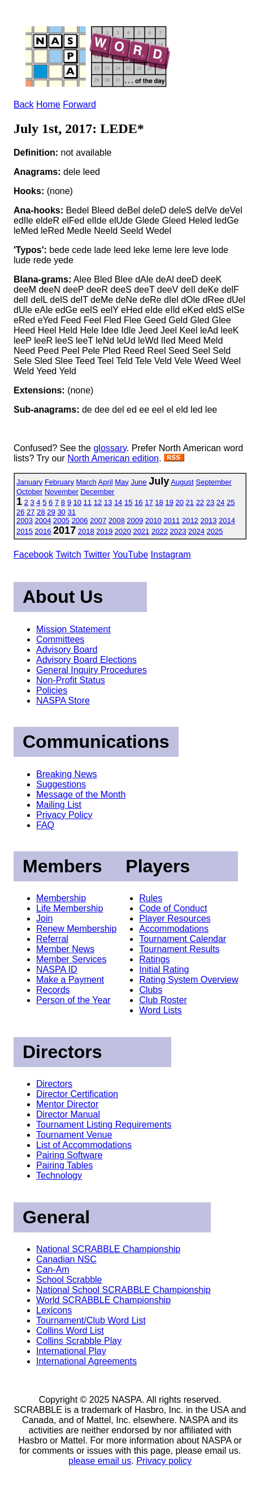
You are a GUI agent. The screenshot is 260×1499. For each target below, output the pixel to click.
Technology (59, 1175)
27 (30, 512)
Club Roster (163, 1000)
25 (231, 502)
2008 (117, 520)
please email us (99, 1461)
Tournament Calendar (182, 939)
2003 (24, 520)
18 (159, 502)
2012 (190, 520)
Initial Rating (164, 969)
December (97, 491)
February (59, 482)
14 (118, 502)
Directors (54, 1084)
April (105, 482)
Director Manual (68, 1114)
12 (98, 502)
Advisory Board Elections (86, 660)
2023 (178, 531)
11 (88, 502)
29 (51, 512)
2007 (98, 520)
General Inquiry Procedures (91, 670)
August (182, 482)
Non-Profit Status (70, 680)
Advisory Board (67, 649)
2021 (141, 531)
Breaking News (66, 774)
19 (169, 502)
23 (210, 502)
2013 (208, 520)
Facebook (33, 554)
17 (149, 502)
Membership (61, 898)
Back (24, 104)
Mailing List (58, 805)
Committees (60, 639)
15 (128, 502)
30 (61, 512)
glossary (109, 448)
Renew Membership (76, 928)
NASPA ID (56, 969)
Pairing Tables (64, 1165)
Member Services (71, 959)
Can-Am (53, 1269)
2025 (215, 531)
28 (41, 512)
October (29, 491)
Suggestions (61, 784)
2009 (135, 520)
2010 (153, 520)
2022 (159, 531)
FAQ (45, 825)
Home (48, 104)
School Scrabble (69, 1279)
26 (20, 512)
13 (108, 502)
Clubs (150, 990)
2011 (171, 520)
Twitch (68, 554)
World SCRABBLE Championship (103, 1300)
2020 (123, 531)
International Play (71, 1351)
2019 (104, 531)
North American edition (113, 458)
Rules (150, 898)
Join (44, 918)
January (29, 482)
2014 (227, 520)
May (122, 482)
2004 (43, 520)
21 (190, 502)
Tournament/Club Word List (91, 1320)
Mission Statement (73, 629)
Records (53, 990)
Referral (52, 939)
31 (71, 512)
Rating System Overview (188, 979)
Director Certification (77, 1094)
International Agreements (86, 1361)
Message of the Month (80, 794)
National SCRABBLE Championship (108, 1249)
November (62, 491)
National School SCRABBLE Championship (123, 1290)
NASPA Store (63, 700)
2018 (86, 531)
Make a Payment (70, 979)
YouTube (130, 554)
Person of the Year (73, 1000)
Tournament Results (179, 949)
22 (200, 502)
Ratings (154, 959)
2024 (196, 531)
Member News (65, 949)
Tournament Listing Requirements (103, 1124)
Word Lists (160, 1010)
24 (220, 502)
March (86, 482)
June (138, 482)
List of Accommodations (84, 1145)
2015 (24, 531)
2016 (43, 531)
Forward (79, 104)
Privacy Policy (64, 815)
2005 (61, 520)
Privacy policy (164, 1461)
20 (179, 502)
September (214, 482)
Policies (51, 690)
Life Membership (69, 908)
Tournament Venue (74, 1135)
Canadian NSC (66, 1259)
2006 (80, 520)
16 (138, 502)
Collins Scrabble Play (79, 1341)
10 (77, 502)
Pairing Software (69, 1155)
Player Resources (174, 918)
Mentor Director (67, 1104)
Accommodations (174, 928)
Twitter (97, 554)
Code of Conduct (173, 908)
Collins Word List (70, 1330)
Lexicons (54, 1310)
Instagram (171, 554)
